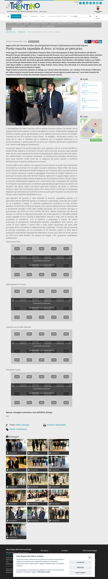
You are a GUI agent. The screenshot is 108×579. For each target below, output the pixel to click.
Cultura (26, 23)
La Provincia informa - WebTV (57, 16)
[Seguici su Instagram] (90, 3)
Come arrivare (96, 140)
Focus (43, 16)
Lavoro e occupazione (86, 23)
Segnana (85, 106)
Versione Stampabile (56, 425)
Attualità (10, 23)
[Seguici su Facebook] (80, 3)
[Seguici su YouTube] (87, 3)
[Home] (8, 16)
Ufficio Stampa (10, 32)
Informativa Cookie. (44, 572)
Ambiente (18, 23)
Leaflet (83, 138)
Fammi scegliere (80, 572)
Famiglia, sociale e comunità (16, 26)
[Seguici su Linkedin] (93, 3)
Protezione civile (34, 26)
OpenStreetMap (91, 138)
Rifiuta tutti (80, 567)
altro (9, 29)
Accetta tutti (80, 562)
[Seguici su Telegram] (97, 3)
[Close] (90, 557)
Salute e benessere (48, 26)
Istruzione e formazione (39, 23)
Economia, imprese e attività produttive (63, 23)
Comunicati (16, 16)
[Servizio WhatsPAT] (100, 3)
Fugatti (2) (85, 91)
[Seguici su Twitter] (83, 3)
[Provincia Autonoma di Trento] (98, 9)
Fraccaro (85, 83)
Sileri (83, 98)
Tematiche (34, 16)
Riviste (25, 16)
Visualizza (12, 453)
